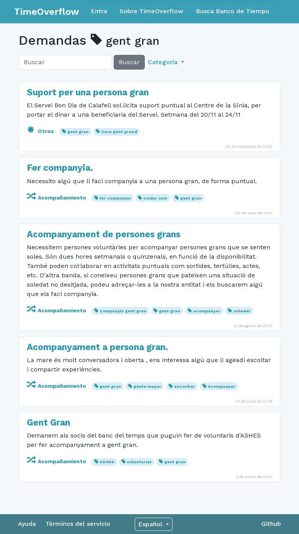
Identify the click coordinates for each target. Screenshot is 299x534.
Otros (41, 131)
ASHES (107, 461)
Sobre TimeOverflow (151, 11)
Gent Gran (48, 422)
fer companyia (115, 198)
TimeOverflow (46, 11)
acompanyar (206, 310)
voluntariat (139, 461)
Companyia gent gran (123, 310)
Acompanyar (221, 386)
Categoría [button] (163, 62)
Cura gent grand (119, 131)
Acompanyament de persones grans (103, 234)
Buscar (129, 62)
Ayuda (27, 523)
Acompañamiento (57, 197)
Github (271, 523)
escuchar (184, 386)
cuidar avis (155, 198)
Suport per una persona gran (88, 92)
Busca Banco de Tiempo (232, 11)
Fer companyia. (60, 168)
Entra (99, 11)
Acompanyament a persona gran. (97, 347)
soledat (241, 310)
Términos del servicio (78, 523)
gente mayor (147, 386)
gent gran (78, 131)
